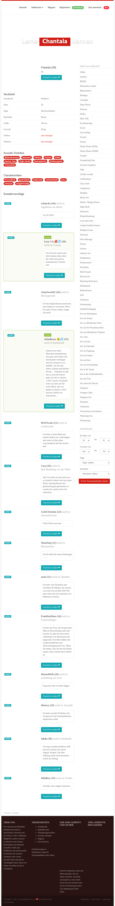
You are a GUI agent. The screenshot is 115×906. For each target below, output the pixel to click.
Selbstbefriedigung (88, 309)
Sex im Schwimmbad (89, 365)
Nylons (83, 244)
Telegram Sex (85, 397)
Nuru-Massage (86, 239)
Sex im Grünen (86, 355)
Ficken (48, 157)
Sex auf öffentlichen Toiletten (92, 332)
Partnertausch (85, 262)
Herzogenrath (48, 295)
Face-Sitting (85, 132)
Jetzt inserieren (43, 842)
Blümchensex (12, 157)
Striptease (84, 388)
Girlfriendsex (85, 179)
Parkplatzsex (85, 258)
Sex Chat (84, 337)
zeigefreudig (22, 183)
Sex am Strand (86, 318)
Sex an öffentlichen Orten (91, 323)
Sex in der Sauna (87, 369)
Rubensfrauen (86, 290)
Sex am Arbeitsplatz (88, 314)
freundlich (10, 179)
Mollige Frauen (86, 230)
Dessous (26, 157)
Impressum (107, 899)
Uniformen (84, 406)
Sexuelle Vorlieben (45, 836)
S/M (82, 295)
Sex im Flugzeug (87, 351)
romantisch (52, 179)
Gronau (57, 245)
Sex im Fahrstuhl (87, 346)
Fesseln (83, 137)
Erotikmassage (86, 123)
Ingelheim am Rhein (51, 206)
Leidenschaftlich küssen (90, 225)
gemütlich (24, 179)
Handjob (83, 193)
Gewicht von (85, 447)
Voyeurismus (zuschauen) (91, 411)
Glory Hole (84, 184)
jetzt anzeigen (47, 135)
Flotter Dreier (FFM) (88, 146)
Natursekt (84, 235)
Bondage (83, 95)
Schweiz (9, 836)
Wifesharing (85, 420)
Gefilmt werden (86, 174)
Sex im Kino (85, 360)
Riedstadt (66, 738)
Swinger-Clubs (86, 393)
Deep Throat (85, 105)
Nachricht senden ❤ (51, 77)
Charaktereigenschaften (46, 833)
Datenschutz (96, 899)
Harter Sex (10, 161)
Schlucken (84, 300)
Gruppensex (85, 188)
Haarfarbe (84, 469)
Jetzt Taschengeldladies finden (94, 481)
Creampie (84, 100)
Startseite (23, 7)
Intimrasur (84, 211)
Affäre (82, 72)
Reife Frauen (85, 272)
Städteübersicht (43, 830)
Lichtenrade (47, 426)
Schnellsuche (42, 827)
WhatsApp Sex (86, 416)
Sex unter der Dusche (89, 383)
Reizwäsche (40, 161)
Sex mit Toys (85, 379)
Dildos (37, 157)
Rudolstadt (58, 342)
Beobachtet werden (88, 86)
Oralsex (83, 249)
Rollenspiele (56, 161)
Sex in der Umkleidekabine (91, 374)
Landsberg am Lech (51, 677)
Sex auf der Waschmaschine (91, 328)
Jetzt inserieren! (98, 7)
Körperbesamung (87, 216)
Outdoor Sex (85, 253)
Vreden (68, 778)
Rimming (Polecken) (88, 281)
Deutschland (8, 833)
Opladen (65, 576)
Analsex (83, 77)
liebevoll (37, 179)
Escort (82, 128)
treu (63, 179)
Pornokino (84, 267)
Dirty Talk (84, 118)
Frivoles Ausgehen (88, 165)
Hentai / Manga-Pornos (90, 202)
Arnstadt (68, 705)
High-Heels (25, 161)
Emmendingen (48, 619)
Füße (57, 157)
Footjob (83, 156)
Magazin (51, 7)
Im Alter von (85, 436)
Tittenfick (10, 164)
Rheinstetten (47, 546)
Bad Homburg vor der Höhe (55, 469)
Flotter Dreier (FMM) (89, 151)
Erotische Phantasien (67, 871)
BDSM (83, 81)
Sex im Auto (85, 341)
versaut (9, 183)
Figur (82, 458)
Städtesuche (37, 7)
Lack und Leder (86, 221)
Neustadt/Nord (48, 515)
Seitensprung (85, 304)
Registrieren (72, 7)
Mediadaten (85, 899)
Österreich (17, 833)
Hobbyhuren (8, 830)
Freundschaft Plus (87, 160)
